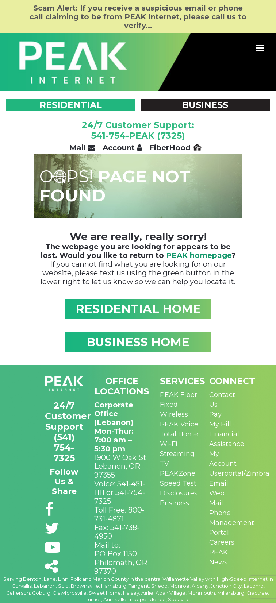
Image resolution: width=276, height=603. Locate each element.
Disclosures (179, 493)
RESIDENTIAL (70, 105)
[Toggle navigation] (260, 48)
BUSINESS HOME (138, 342)
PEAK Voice (179, 424)
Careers (221, 542)
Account (122, 147)
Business (174, 503)
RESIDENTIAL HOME (138, 309)
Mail (82, 147)
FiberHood (175, 147)
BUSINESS (205, 105)
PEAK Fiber (178, 395)
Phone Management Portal (231, 523)
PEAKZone (177, 473)
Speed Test (178, 483)
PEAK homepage (198, 255)
